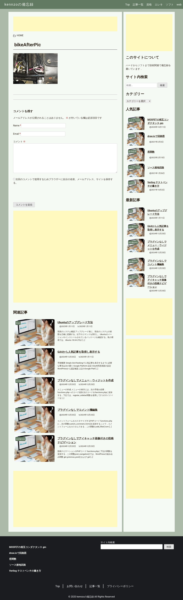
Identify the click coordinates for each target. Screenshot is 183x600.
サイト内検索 (108, 542)
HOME (20, 35)
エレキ (159, 4)
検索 (169, 546)
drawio (131, 136)
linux (18, 323)
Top (127, 4)
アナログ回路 (134, 120)
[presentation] (33, 193)
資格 (149, 4)
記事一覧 (138, 4)
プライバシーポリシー (120, 586)
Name (16, 125)
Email (16, 133)
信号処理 (132, 151)
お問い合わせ (75, 586)
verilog (131, 183)
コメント (19, 141)
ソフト (170, 4)
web (179, 4)
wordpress (20, 352)
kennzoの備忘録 (19, 4)
